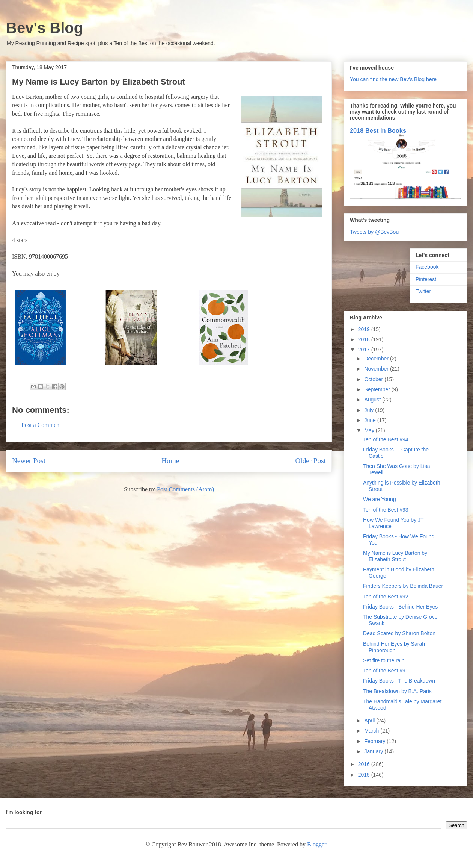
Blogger (316, 844)
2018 (364, 339)
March (372, 731)
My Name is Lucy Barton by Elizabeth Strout (395, 556)
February (375, 741)
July (369, 410)
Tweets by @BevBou (374, 232)
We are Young (379, 499)
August (373, 400)
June (370, 420)
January (374, 751)
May (369, 430)
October (374, 379)
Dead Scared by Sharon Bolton (399, 633)
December (377, 359)
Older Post (310, 461)
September (377, 389)
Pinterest (426, 279)
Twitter (423, 291)
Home (170, 461)
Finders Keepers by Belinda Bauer (403, 586)
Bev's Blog (44, 28)
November (377, 369)
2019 (364, 329)
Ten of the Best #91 (385, 671)
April (370, 721)
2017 (364, 350)
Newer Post (28, 461)
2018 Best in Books (378, 130)
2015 (364, 775)
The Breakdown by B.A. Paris (397, 691)
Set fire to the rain (384, 660)
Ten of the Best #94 (385, 439)
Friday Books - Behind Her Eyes (400, 607)
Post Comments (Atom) (185, 489)
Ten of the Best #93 (385, 510)
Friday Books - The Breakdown (399, 681)
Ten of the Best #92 (385, 597)
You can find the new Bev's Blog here (393, 79)
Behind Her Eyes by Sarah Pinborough (394, 647)
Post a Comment (41, 425)
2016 (364, 764)
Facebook (427, 267)
